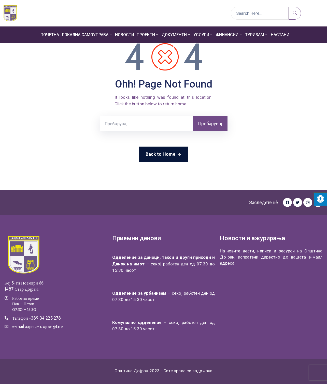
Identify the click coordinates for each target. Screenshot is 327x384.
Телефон (36, 318)
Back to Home (163, 154)
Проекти (148, 34)
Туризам (256, 34)
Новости (124, 34)
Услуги (203, 34)
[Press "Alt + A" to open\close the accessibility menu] (320, 199)
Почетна (49, 34)
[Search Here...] (260, 13)
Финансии (229, 34)
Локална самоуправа (87, 34)
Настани (280, 34)
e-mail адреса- (38, 326)
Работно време (25, 298)
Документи (176, 34)
